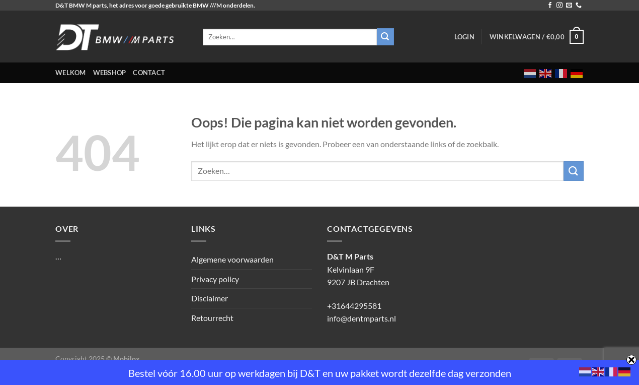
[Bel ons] (579, 5)
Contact (149, 73)
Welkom (70, 73)
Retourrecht (212, 318)
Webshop (109, 73)
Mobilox (126, 358)
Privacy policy (215, 279)
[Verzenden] (574, 171)
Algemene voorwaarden (232, 259)
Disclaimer (209, 298)
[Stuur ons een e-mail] (569, 5)
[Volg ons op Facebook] (550, 5)
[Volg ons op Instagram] (559, 5)
